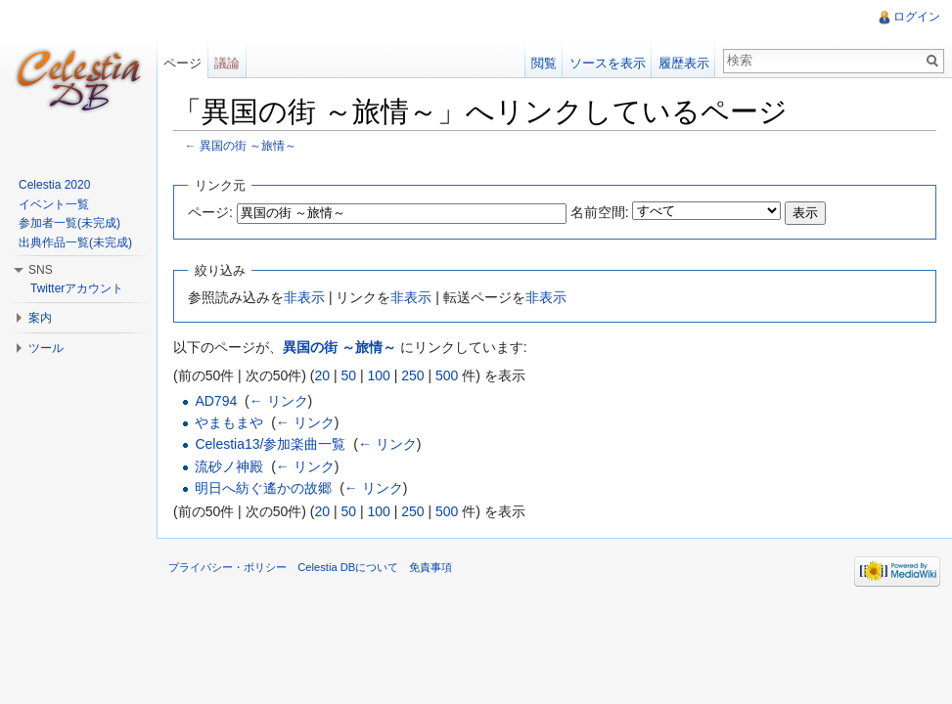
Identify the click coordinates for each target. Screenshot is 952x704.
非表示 (304, 297)
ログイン (916, 16)
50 (348, 375)
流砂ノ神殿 (229, 466)
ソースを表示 (607, 63)
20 (322, 375)
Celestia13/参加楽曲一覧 (270, 444)
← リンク (278, 401)
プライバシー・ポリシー (227, 567)
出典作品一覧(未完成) (75, 242)
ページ (182, 63)
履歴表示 (683, 63)
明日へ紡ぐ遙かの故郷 (263, 488)
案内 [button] (40, 318)
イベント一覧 (54, 204)
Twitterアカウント (76, 288)
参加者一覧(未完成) (69, 223)
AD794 (216, 401)
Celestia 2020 (54, 185)
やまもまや (229, 422)
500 (446, 375)
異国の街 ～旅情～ (248, 145)
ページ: (210, 212)
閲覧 (544, 63)
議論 (227, 63)
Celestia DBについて (347, 567)
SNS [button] (40, 270)
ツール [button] (46, 348)
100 (378, 375)
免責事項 (430, 567)
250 (412, 375)
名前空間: (599, 212)
